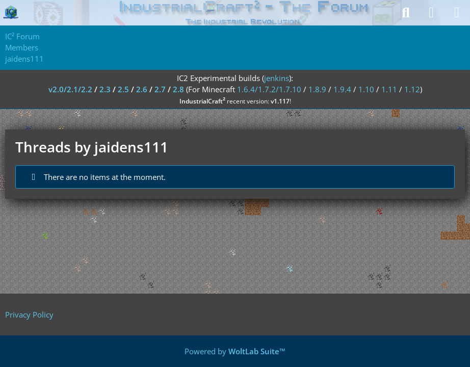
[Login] (431, 12)
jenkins (276, 78)
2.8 (178, 89)
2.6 (141, 89)
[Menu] (457, 13)
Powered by (235, 351)
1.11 (389, 89)
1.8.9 (317, 89)
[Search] (406, 13)
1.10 (366, 89)
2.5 (123, 89)
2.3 (105, 89)
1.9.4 (342, 89)
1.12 (412, 89)
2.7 (160, 89)
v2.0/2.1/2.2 (70, 89)
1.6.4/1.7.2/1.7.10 (269, 89)
